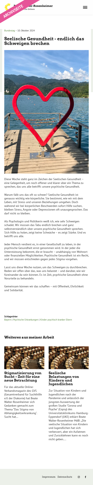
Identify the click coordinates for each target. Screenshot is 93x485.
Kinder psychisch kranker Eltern (56, 319)
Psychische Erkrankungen (25, 319)
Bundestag (9, 30)
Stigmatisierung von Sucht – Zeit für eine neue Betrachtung (23, 376)
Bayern (7, 319)
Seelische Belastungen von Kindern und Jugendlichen (64, 378)
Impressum (48, 476)
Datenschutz (65, 476)
